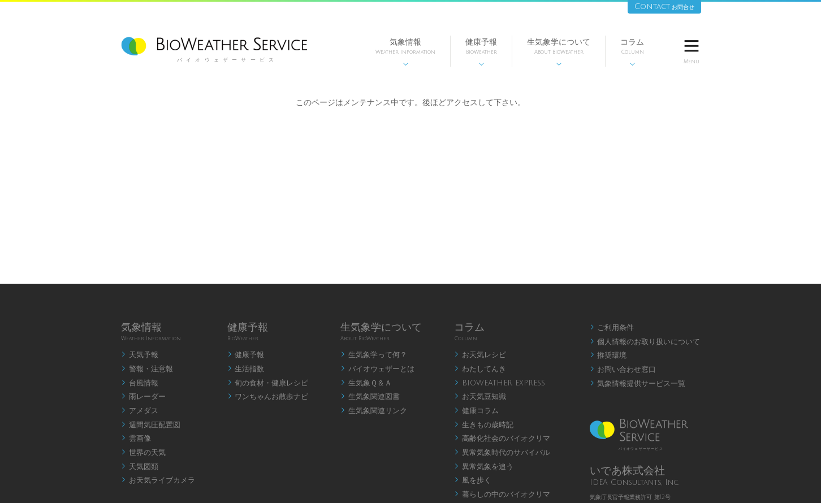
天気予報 (139, 355)
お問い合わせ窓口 (623, 370)
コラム (632, 52)
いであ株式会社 (627, 470)
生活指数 (246, 369)
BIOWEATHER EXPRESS (499, 383)
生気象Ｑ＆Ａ (366, 383)
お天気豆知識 (480, 397)
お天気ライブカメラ (158, 480)
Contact (664, 6)
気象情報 (405, 52)
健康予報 (481, 52)
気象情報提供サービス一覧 (638, 384)
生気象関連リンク (373, 411)
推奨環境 (608, 355)
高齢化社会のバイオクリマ (502, 439)
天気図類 (139, 467)
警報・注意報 (147, 369)
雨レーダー (143, 397)
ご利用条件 (612, 328)
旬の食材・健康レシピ (268, 383)
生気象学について (558, 52)
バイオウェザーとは (377, 369)
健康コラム (476, 411)
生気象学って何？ (373, 355)
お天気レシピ (480, 355)
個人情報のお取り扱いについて (645, 342)
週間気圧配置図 (150, 425)
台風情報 (139, 383)
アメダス (139, 411)
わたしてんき (480, 369)
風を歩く (472, 480)
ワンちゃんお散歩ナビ (268, 397)
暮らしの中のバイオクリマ (502, 494)
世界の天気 (143, 453)
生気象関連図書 (370, 397)
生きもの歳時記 (483, 425)
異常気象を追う (483, 467)
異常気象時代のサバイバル (502, 453)
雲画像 (136, 439)
